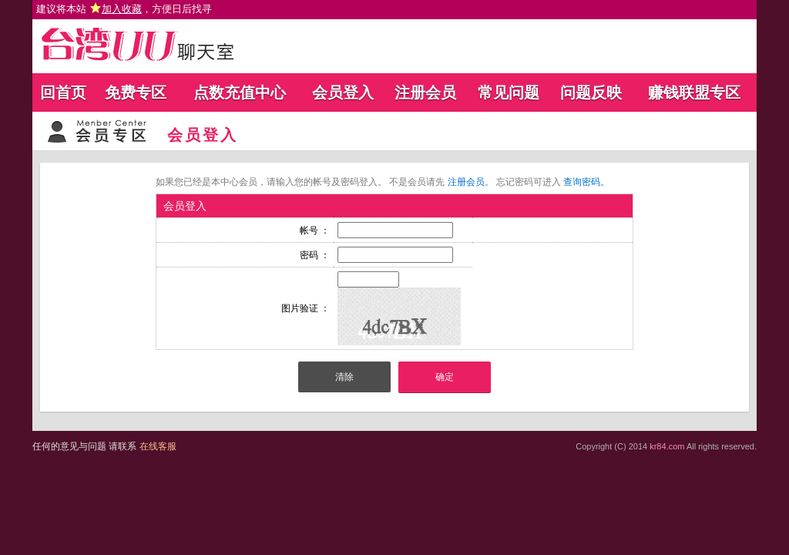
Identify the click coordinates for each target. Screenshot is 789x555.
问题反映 (591, 92)
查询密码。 (586, 182)
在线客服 (157, 446)
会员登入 (343, 92)
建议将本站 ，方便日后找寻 (124, 9)
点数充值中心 (239, 92)
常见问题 (508, 92)
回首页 (63, 92)
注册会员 (425, 92)
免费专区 (135, 92)
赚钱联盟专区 (694, 92)
